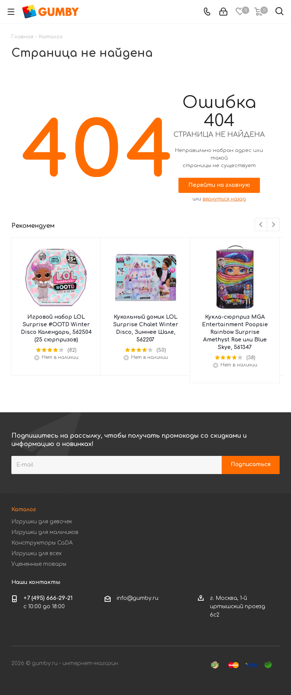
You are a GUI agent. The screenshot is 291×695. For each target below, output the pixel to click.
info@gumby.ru (137, 598)
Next (273, 225)
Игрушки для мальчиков (44, 532)
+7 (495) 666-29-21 (48, 598)
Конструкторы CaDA (42, 543)
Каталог (23, 509)
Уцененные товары (38, 564)
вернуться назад (224, 199)
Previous (261, 225)
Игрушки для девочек (41, 521)
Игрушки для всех (36, 553)
